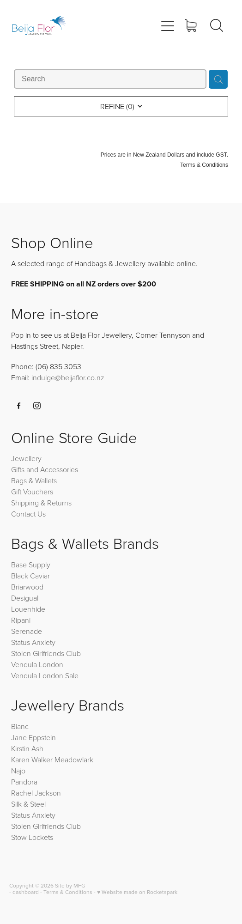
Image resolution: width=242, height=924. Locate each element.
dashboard (25, 892)
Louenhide (28, 609)
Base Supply (30, 564)
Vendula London (37, 664)
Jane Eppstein (34, 737)
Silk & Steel (28, 804)
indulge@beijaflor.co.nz (67, 377)
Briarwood (27, 587)
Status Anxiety (33, 642)
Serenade (26, 631)
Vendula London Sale (45, 675)
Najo (18, 771)
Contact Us (28, 514)
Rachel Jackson (36, 793)
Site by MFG (70, 885)
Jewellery (26, 458)
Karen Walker (32, 759)
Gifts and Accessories (44, 469)
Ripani (20, 620)
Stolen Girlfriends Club (46, 653)
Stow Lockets (32, 837)
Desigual (24, 598)
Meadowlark (73, 759)
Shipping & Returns (41, 503)
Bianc (20, 726)
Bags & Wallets (34, 480)
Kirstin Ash (27, 748)
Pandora (24, 782)
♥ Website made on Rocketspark (137, 892)
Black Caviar (30, 576)
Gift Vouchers (32, 491)
